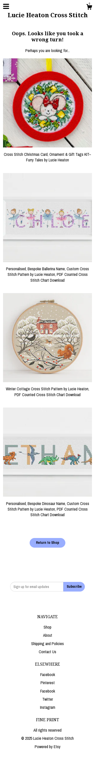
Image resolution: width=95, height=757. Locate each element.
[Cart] (89, 7)
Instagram (47, 707)
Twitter (47, 699)
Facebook (47, 674)
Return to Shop (47, 542)
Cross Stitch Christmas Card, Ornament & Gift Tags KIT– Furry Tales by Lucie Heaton (47, 154)
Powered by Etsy (48, 746)
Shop (47, 627)
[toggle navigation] (6, 6)
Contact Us (47, 651)
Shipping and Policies (47, 643)
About (47, 635)
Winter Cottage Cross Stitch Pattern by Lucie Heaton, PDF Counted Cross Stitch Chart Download (47, 388)
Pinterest (48, 682)
